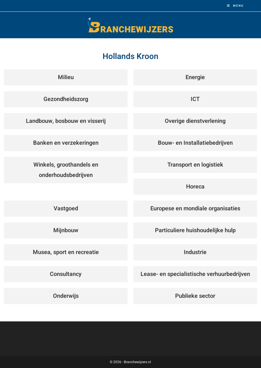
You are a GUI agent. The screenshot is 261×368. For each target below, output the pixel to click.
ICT (195, 99)
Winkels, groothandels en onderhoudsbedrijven (65, 170)
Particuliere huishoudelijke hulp (195, 230)
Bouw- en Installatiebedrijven (195, 143)
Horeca (195, 186)
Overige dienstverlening (195, 121)
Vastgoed (66, 208)
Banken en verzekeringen (66, 143)
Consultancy (66, 274)
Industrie (195, 252)
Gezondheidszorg (65, 99)
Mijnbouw (65, 230)
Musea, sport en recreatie (66, 252)
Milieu (66, 77)
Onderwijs (66, 296)
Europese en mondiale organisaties (195, 208)
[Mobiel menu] (235, 6)
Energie (195, 77)
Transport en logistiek (195, 165)
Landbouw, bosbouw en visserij (66, 121)
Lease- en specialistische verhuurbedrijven (195, 274)
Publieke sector (195, 296)
